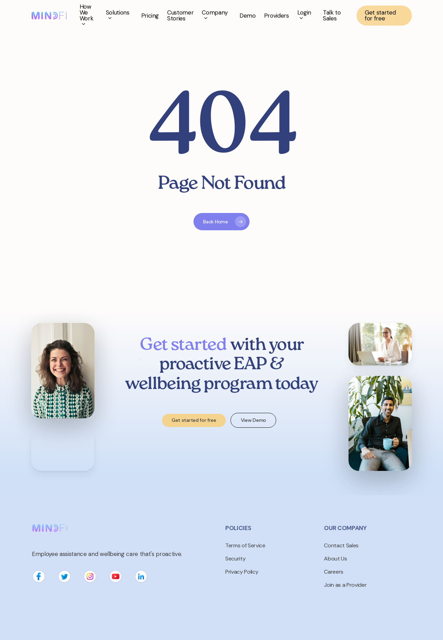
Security (235, 558)
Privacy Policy (241, 571)
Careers (333, 571)
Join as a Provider (345, 584)
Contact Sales (341, 545)
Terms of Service (245, 545)
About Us (335, 558)
